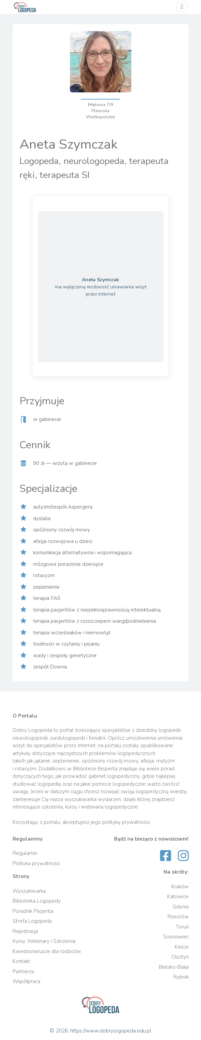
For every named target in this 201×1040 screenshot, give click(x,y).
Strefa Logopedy (32, 921)
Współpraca (26, 981)
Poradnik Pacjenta (33, 911)
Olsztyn (180, 956)
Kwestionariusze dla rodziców (47, 951)
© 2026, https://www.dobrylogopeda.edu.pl (100, 1030)
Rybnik (181, 977)
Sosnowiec (176, 936)
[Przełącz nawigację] (182, 7)
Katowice (178, 896)
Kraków (180, 886)
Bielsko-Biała (174, 967)
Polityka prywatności (36, 863)
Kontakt (21, 961)
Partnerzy (23, 971)
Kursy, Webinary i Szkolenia (44, 941)
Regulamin (25, 853)
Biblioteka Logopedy (37, 901)
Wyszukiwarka (29, 891)
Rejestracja (25, 931)
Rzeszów (178, 916)
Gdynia (181, 906)
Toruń (182, 926)
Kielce (182, 947)
